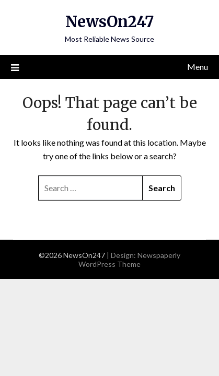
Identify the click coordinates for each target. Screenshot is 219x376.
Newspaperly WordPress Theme (129, 259)
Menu (197, 67)
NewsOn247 (109, 21)
